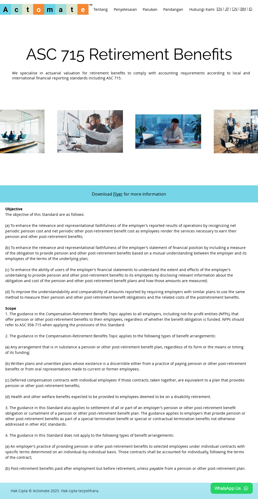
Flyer (118, 194)
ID (250, 9)
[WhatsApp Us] (232, 488)
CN (234, 9)
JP (227, 9)
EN (219, 9)
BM (243, 9)
